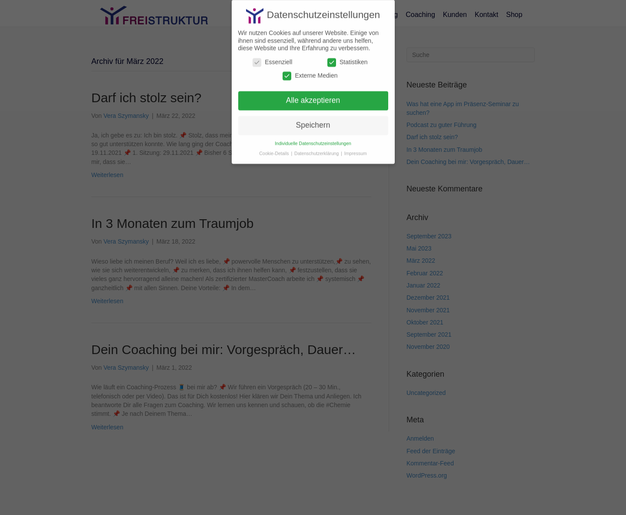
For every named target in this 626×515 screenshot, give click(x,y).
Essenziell (272, 58)
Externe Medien (310, 71)
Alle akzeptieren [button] (313, 95)
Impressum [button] (355, 148)
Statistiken (347, 58)
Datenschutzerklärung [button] (317, 148)
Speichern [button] (313, 120)
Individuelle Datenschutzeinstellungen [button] (313, 138)
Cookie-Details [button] (274, 148)
